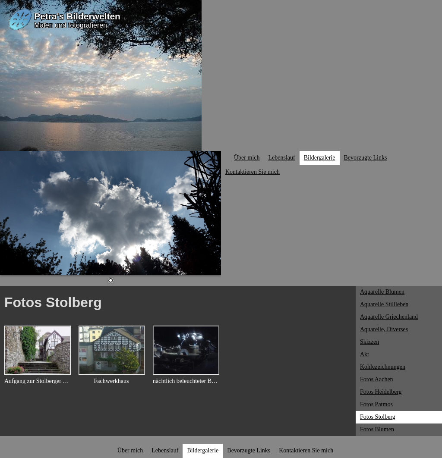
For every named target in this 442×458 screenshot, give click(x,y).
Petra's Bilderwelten (77, 16)
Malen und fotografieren (70, 25)
